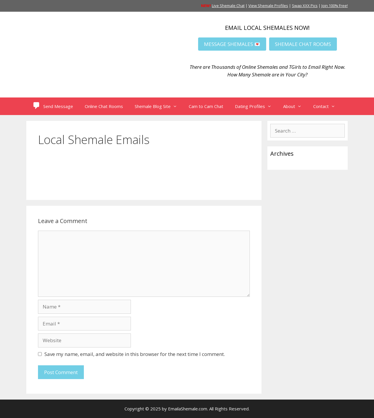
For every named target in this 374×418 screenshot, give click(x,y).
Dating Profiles (256, 106)
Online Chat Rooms (104, 106)
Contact (327, 106)
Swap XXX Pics (305, 5)
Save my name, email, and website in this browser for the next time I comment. (134, 354)
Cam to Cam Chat (206, 106)
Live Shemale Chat (228, 5)
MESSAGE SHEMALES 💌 (232, 44)
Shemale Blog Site (159, 106)
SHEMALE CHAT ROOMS (303, 44)
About (295, 106)
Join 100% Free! (334, 5)
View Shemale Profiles (268, 5)
